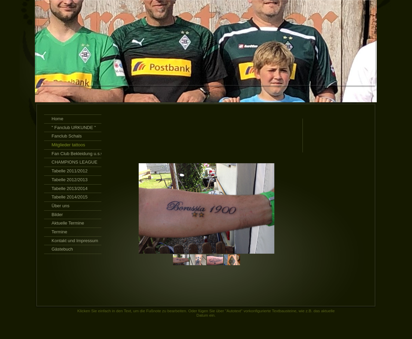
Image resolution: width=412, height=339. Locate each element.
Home (57, 118)
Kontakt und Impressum (75, 240)
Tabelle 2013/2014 (69, 188)
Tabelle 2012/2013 (69, 179)
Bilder (57, 214)
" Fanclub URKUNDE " (74, 127)
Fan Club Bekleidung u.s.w (78, 153)
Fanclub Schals (67, 136)
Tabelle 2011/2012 (69, 170)
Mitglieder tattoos (68, 144)
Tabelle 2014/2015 (69, 196)
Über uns (61, 205)
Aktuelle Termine (68, 223)
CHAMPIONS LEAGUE (74, 162)
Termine (59, 231)
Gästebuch (62, 249)
